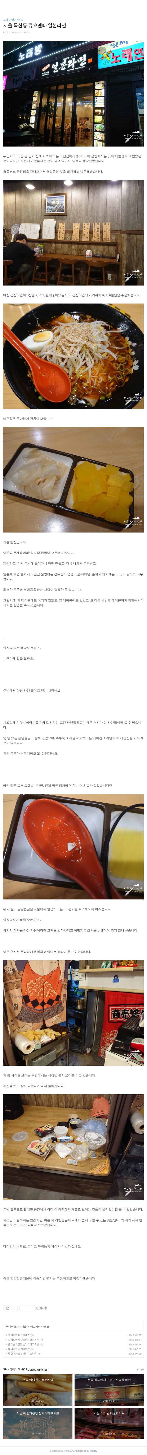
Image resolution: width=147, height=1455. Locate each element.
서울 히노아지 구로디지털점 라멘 (22, 1339)
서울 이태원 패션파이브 (17, 1349)
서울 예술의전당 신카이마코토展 (22, 1344)
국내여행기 (12, 1326)
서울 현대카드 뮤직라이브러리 (21, 1353)
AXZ (72, 1450)
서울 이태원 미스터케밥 (17, 1335)
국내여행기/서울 (13, 20)
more (140, 1369)
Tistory (93, 1450)
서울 (23, 1326)
